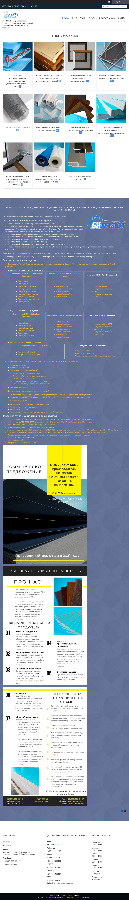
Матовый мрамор (63, 291)
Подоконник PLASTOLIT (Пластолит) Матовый (64, 274)
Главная (66, 18)
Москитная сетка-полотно (18, 127)
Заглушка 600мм (100, 286)
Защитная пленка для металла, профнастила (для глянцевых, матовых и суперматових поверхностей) (51, 395)
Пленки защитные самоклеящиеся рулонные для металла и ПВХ (48, 179)
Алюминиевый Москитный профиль (24, 407)
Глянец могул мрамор (27, 289)
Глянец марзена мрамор (28, 291)
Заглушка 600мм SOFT (103, 324)
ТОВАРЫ (91, 18)
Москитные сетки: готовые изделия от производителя (111, 77)
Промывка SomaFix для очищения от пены (30, 381)
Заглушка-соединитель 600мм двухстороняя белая (95, 356)
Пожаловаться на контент (56, 897)
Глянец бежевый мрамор (28, 286)
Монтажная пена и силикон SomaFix (24, 370)
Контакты (120, 21)
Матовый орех (62, 334)
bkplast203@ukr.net (55, 844)
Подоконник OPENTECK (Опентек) (36, 346)
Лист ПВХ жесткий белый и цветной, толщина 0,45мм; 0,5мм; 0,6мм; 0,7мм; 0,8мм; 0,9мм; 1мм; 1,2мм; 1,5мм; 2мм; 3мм (56, 432)
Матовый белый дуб (64, 289)
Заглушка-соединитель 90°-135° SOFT (101, 328)
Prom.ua (76, 895)
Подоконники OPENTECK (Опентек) (25, 342)
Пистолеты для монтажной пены (23, 387)
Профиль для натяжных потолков (80, 177)
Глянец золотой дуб (26, 296)
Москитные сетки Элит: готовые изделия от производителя (80, 78)
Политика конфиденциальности (79, 897)
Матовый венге (62, 296)
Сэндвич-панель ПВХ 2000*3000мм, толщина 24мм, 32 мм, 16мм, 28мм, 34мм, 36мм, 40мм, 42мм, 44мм (50, 422)
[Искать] (124, 6)
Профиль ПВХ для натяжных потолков (23, 442)
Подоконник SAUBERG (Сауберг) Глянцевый (27, 315)
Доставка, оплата (107, 18)
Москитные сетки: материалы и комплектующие (48, 129)
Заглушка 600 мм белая (84, 353)
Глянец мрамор (24, 283)
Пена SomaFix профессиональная (26, 373)
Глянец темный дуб (26, 335)
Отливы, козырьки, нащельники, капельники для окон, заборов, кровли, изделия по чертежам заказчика (49, 435)
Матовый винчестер (64, 332)
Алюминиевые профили (17, 401)
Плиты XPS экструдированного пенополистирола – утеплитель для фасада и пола (17, 81)
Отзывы (121, 18)
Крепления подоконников (20, 367)
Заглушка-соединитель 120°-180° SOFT (101, 333)
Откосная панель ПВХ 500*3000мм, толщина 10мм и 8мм (31, 427)
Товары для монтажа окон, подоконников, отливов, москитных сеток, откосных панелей (17, 180)
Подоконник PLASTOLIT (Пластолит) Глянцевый (27, 274)
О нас (74, 18)
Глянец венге (23, 301)
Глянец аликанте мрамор (28, 294)
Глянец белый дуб (25, 328)
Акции (83, 18)
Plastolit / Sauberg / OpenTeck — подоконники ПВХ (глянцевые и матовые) (48, 78)
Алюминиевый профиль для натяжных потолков (29, 404)
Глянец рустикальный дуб (28, 299)
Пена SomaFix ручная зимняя (24, 379)
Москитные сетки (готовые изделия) (22, 437)
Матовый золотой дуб (65, 294)
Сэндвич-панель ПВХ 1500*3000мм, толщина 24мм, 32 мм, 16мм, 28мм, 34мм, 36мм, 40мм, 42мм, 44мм (50, 419)
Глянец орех (23, 333)
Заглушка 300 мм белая (84, 351)
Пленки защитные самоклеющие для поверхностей (28, 391)
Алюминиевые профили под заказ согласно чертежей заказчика (36, 412)
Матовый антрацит (63, 337)
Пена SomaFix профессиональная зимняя (29, 376)
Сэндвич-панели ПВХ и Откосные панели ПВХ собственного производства (111, 130)
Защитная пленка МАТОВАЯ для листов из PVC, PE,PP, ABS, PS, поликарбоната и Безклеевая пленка (50, 397)
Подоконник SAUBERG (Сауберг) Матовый (64, 315)
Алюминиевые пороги (19, 409)
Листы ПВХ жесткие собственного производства (80, 129)
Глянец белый (23, 281)
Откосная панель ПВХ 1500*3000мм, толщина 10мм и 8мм (31, 425)
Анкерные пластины (18, 365)
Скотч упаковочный (15, 440)
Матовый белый (62, 286)
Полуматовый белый (26, 352)
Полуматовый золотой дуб (29, 354)
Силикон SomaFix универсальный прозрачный (31, 384)
